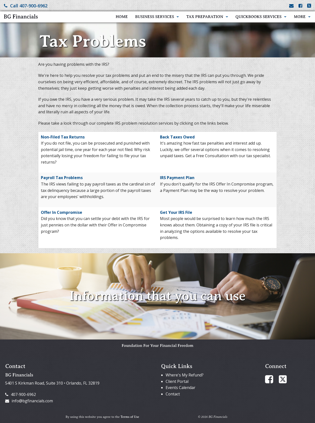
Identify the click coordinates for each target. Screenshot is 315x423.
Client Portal (177, 381)
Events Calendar (180, 387)
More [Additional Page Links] (300, 17)
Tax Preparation (204, 17)
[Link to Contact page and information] (291, 6)
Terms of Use (130, 417)
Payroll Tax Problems (62, 177)
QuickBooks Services (259, 17)
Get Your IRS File (176, 212)
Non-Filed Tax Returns (63, 137)
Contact (173, 394)
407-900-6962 (20, 394)
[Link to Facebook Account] (300, 6)
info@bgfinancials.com (29, 401)
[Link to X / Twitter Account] (309, 6)
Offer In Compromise (61, 212)
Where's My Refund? (185, 375)
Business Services (154, 17)
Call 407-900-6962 (25, 6)
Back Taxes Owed (177, 137)
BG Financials (21, 17)
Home (122, 17)
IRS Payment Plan (177, 177)
